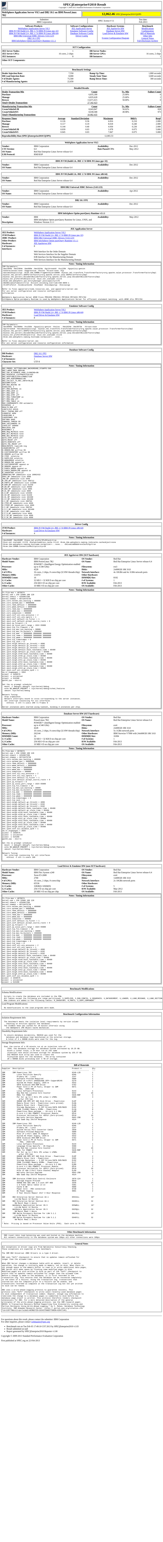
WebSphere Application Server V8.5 (34, 28)
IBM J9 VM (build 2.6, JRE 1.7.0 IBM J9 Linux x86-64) (34, 33)
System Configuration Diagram (115, 38)
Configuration (148, 31)
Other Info (147, 36)
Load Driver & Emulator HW (115, 33)
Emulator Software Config (81, 31)
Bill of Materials (147, 33)
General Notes (147, 38)
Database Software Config (81, 33)
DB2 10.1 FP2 (34, 38)
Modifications (148, 28)
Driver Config (82, 36)
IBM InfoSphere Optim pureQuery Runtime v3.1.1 (34, 41)
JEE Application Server (82, 28)
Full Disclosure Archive (147, 41)
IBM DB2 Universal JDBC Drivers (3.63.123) (34, 36)
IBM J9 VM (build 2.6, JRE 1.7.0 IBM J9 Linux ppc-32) (34, 31)
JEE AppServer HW (115, 28)
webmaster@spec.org (40, 1480)
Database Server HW (115, 31)
